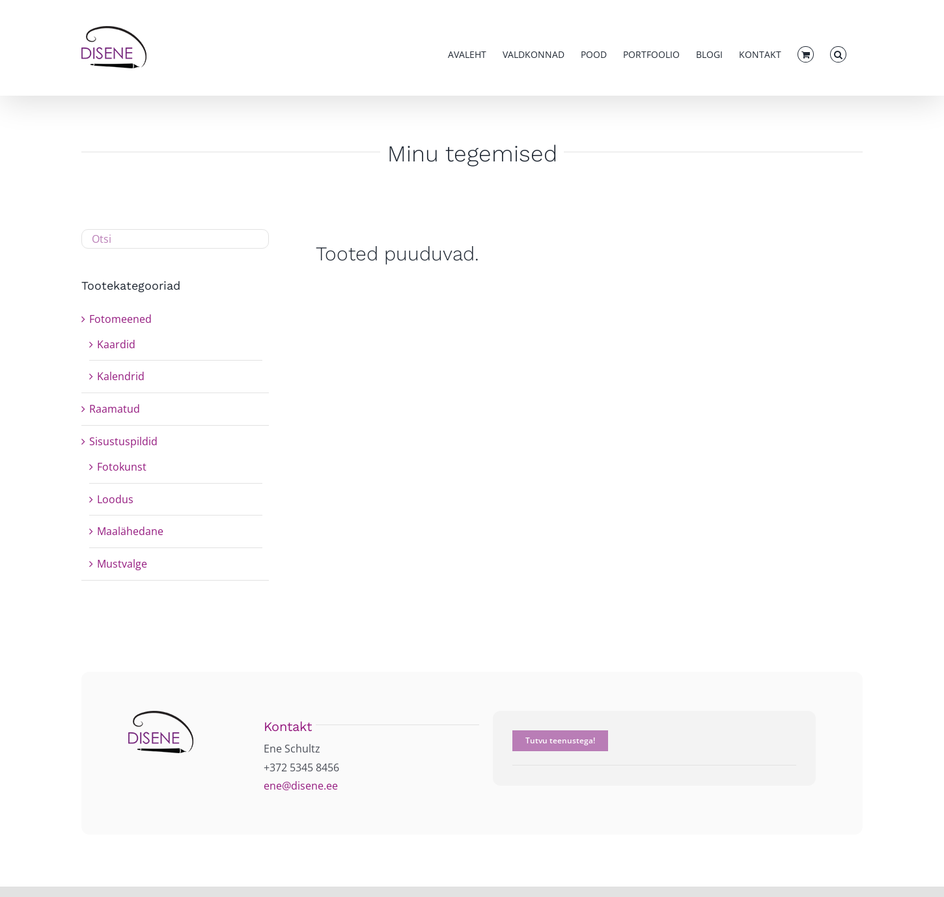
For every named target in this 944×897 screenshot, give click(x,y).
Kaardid (116, 344)
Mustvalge (122, 564)
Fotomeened (120, 319)
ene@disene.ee (301, 786)
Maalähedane (130, 531)
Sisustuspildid (123, 441)
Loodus (115, 499)
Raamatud (114, 409)
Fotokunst (121, 467)
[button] (838, 54)
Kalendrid (121, 376)
